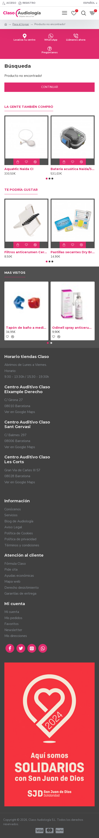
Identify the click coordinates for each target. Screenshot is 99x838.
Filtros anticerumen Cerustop (26, 252)
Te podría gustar (21, 190)
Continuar (49, 87)
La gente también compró (28, 107)
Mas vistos (14, 273)
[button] (47, 178)
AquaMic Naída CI (18, 169)
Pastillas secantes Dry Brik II (73, 252)
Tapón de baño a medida (26, 328)
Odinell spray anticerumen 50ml (72, 328)
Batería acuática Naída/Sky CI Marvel (73, 169)
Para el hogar (20, 24)
